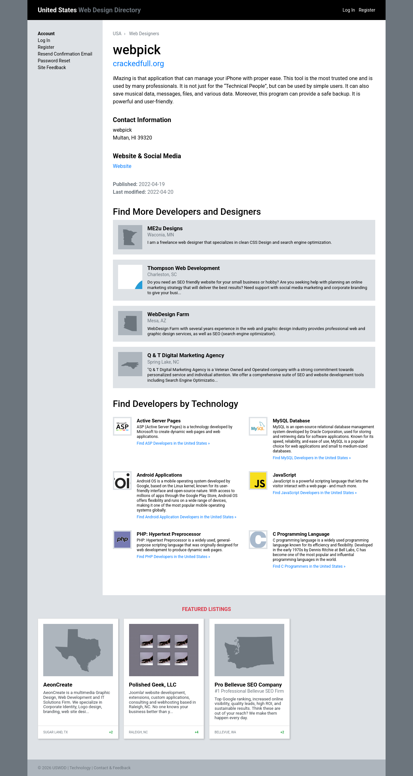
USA (117, 33)
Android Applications (159, 475)
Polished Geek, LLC (152, 684)
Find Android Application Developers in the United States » (187, 517)
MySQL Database (291, 421)
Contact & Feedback (112, 767)
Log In (349, 10)
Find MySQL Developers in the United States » (312, 458)
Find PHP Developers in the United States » (173, 556)
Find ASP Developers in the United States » (173, 443)
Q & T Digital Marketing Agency (185, 355)
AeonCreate (57, 684)
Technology (80, 767)
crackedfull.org (138, 63)
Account (46, 33)
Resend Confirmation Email (65, 54)
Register (367, 10)
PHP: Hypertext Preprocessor (169, 534)
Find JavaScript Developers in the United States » (315, 493)
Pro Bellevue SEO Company (248, 684)
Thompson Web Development (183, 268)
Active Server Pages (159, 421)
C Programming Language (301, 534)
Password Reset (54, 60)
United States (89, 10)
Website (122, 166)
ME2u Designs (165, 228)
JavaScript (284, 475)
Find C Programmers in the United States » (309, 566)
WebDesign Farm (168, 314)
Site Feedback (52, 67)
